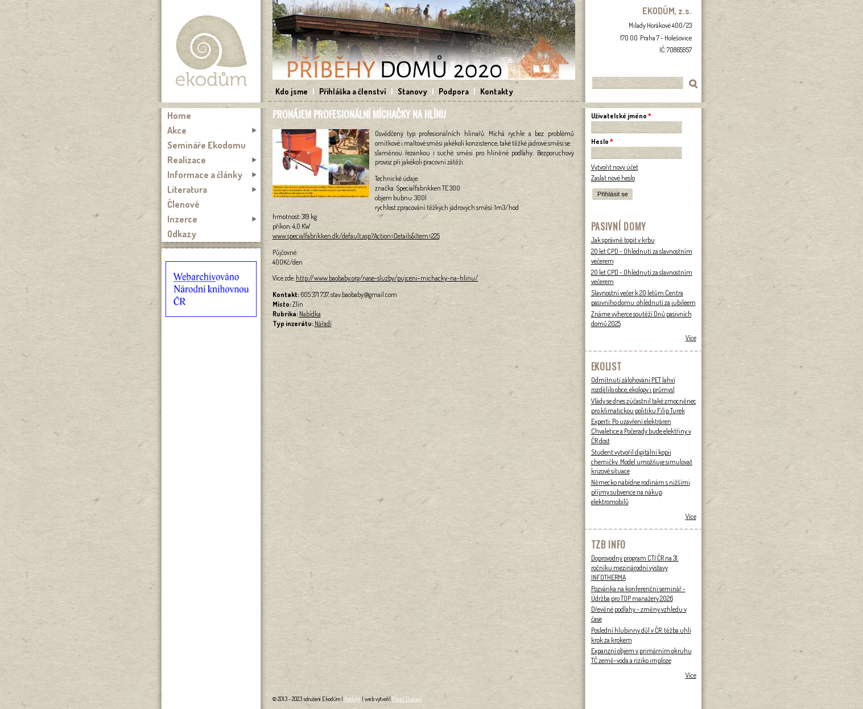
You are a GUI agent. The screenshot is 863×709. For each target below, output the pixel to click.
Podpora (454, 91)
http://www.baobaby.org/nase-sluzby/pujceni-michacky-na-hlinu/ (387, 278)
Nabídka (310, 314)
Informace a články (204, 174)
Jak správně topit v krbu (623, 240)
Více (691, 337)
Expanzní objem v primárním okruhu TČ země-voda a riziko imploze (641, 655)
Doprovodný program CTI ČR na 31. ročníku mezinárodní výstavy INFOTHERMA (635, 568)
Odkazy (181, 234)
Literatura (187, 189)
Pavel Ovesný (407, 698)
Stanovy (412, 91)
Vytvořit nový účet (614, 167)
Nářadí (323, 323)
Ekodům (211, 51)
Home (179, 115)
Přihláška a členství (352, 91)
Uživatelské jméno (621, 116)
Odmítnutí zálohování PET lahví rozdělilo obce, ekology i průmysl (633, 385)
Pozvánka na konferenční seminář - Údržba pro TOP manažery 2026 (638, 593)
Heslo (602, 141)
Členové (183, 204)
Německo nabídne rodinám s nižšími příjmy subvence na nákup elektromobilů (640, 492)
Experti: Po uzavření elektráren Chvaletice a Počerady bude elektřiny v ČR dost (641, 431)
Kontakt (352, 698)
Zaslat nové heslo (613, 178)
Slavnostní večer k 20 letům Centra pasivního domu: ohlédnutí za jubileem (643, 297)
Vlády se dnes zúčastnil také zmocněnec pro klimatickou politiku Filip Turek (643, 406)
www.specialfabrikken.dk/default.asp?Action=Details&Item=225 (356, 236)
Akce (177, 130)
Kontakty (496, 91)
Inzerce (182, 219)
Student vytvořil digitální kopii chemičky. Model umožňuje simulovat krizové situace (641, 462)
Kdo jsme (291, 91)
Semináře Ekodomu (206, 145)
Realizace (186, 160)
